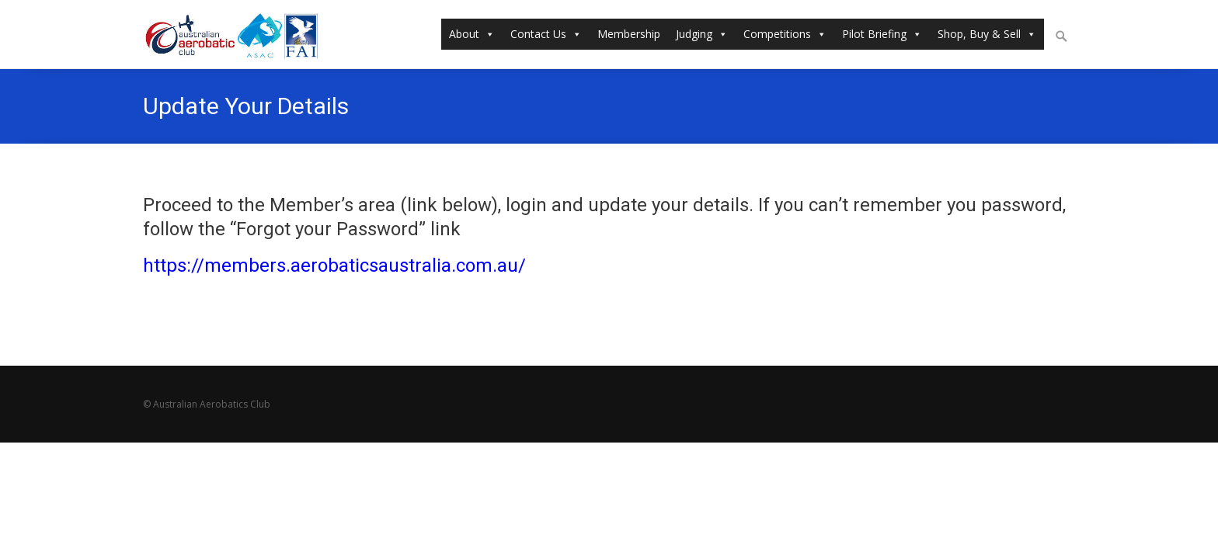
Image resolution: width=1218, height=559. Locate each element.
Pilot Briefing (882, 34)
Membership (628, 33)
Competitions (784, 34)
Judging (702, 34)
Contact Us (546, 34)
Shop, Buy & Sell (987, 34)
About (472, 34)
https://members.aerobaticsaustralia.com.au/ (334, 265)
